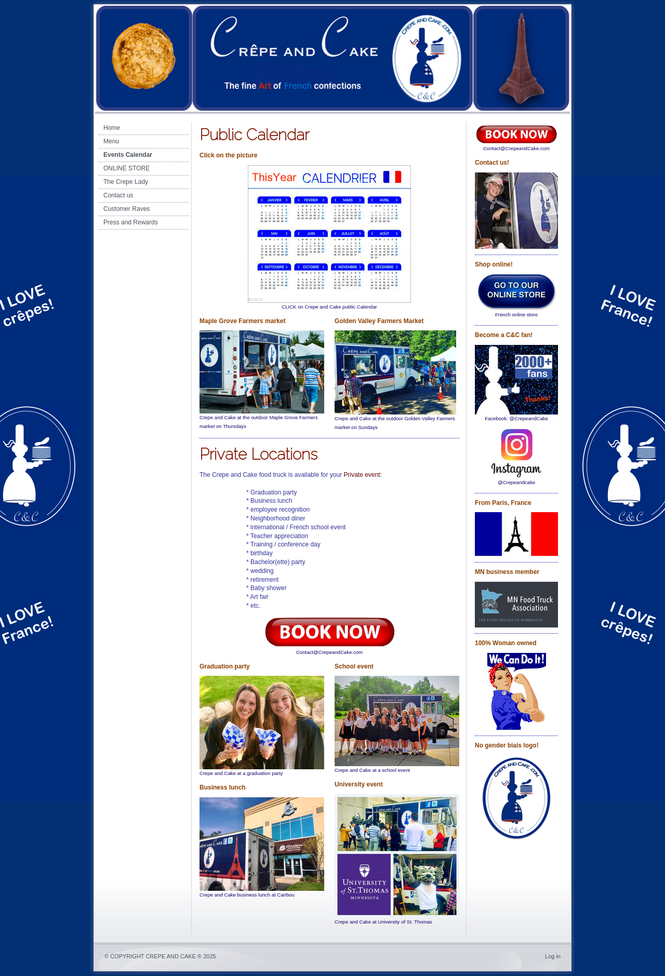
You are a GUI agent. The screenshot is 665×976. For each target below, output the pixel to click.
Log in (553, 956)
